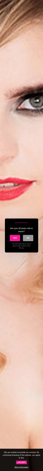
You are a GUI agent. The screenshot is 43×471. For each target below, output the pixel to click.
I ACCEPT (21, 462)
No (28, 238)
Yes (15, 238)
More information (21, 467)
